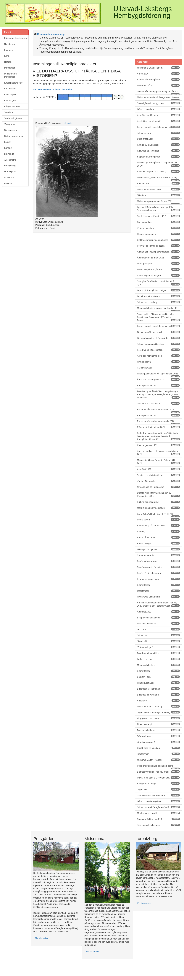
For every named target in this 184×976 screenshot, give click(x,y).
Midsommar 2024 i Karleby (158, 67)
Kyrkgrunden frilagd (158, 783)
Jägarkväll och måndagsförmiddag (158, 712)
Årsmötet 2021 (158, 469)
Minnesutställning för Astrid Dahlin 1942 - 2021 (158, 461)
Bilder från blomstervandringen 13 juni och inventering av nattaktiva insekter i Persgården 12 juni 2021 (158, 436)
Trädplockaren (158, 736)
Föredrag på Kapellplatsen (158, 349)
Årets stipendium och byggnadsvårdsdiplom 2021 (158, 452)
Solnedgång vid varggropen (158, 103)
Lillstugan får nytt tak (158, 549)
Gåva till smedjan (158, 109)
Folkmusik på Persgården (158, 269)
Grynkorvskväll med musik (158, 332)
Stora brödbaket (158, 138)
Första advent (158, 519)
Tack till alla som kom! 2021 (158, 403)
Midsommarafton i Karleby (158, 706)
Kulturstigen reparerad (158, 502)
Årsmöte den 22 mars (158, 115)
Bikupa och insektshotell (158, 617)
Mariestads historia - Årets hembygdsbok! (158, 309)
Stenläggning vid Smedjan (158, 567)
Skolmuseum (10, 130)
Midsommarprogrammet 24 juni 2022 (158, 202)
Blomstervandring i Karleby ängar (158, 771)
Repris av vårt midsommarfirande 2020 (158, 410)
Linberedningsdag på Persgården (158, 338)
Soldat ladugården (13, 118)
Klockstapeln (10, 94)
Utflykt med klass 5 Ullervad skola (158, 777)
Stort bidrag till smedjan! (158, 748)
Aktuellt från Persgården (158, 79)
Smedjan (8, 112)
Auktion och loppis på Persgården (158, 251)
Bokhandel (9, 154)
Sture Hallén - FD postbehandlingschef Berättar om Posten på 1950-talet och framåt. (158, 317)
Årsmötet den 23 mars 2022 (158, 257)
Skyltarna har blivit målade (158, 475)
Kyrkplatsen (10, 88)
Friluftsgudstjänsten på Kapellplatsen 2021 (158, 375)
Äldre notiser (143, 62)
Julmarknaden (158, 133)
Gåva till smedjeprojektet (158, 801)
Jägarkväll (158, 641)
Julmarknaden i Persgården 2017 (158, 807)
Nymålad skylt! (158, 361)
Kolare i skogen (158, 543)
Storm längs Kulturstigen (158, 275)
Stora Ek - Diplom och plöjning (158, 171)
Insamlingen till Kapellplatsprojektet (158, 127)
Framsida (8, 32)
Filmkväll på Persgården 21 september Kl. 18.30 (158, 164)
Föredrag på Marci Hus (158, 653)
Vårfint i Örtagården (158, 481)
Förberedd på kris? (158, 85)
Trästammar (158, 754)
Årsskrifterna (10, 160)
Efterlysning (10, 166)
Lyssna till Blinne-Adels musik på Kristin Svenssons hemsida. (158, 209)
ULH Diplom (10, 171)
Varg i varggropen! (158, 742)
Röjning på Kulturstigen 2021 (158, 427)
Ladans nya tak (158, 659)
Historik (7, 62)
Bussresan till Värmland (158, 688)
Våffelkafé (158, 700)
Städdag (158, 531)
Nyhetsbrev (9, 44)
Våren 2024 (158, 73)
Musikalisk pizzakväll (158, 813)
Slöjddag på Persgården (158, 156)
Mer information (41, 938)
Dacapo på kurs (158, 222)
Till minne (158, 195)
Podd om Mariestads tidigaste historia (158, 767)
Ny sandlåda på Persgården (158, 487)
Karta (6, 56)
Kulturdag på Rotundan (158, 150)
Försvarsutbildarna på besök (158, 245)
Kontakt (8, 148)
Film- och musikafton (158, 623)
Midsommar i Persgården (10, 75)
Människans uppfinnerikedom (158, 508)
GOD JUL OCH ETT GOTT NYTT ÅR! (158, 515)
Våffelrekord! (158, 183)
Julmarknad (158, 635)
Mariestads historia (158, 665)
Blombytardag (158, 585)
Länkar (7, 142)
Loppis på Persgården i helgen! (158, 290)
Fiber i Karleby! (158, 724)
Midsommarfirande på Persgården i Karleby (158, 98)
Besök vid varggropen (158, 561)
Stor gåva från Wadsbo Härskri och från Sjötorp (158, 283)
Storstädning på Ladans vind (158, 525)
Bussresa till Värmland (158, 694)
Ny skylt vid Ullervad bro (158, 596)
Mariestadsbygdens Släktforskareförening (158, 178)
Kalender (8, 50)
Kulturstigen (10, 100)
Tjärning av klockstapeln (158, 825)
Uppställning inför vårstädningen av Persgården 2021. (158, 494)
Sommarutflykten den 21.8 (158, 819)
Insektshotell (158, 591)
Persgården (9, 68)
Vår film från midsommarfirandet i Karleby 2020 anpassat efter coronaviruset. (158, 604)
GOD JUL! (158, 629)
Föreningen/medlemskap (16, 38)
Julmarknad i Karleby (158, 302)
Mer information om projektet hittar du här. (53, 89)
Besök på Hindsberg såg (158, 573)
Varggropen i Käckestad (158, 718)
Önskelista (9, 177)
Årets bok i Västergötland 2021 (158, 379)
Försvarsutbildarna (158, 730)
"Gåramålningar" (158, 647)
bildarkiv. (68, 123)
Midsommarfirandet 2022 (158, 189)
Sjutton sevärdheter (13, 136)
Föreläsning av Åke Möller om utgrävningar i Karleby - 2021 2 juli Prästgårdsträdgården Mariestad (158, 394)
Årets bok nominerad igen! (158, 355)
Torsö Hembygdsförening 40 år (158, 216)
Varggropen (9, 124)
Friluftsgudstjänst (158, 682)
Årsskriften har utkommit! (158, 121)
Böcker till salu (158, 676)
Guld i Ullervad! (158, 367)
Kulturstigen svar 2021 (158, 445)
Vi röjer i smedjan (158, 228)
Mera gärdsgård (158, 263)
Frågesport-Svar (12, 106)
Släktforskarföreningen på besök (158, 240)
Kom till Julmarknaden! (158, 144)
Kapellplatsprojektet (13, 83)
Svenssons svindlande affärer (158, 795)
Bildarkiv (8, 183)
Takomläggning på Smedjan (158, 344)
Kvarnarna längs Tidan (158, 579)
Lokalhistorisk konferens (158, 296)
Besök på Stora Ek (158, 537)
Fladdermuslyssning (158, 234)
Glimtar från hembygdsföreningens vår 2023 (158, 92)
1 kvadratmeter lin (158, 555)
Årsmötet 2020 (158, 611)
